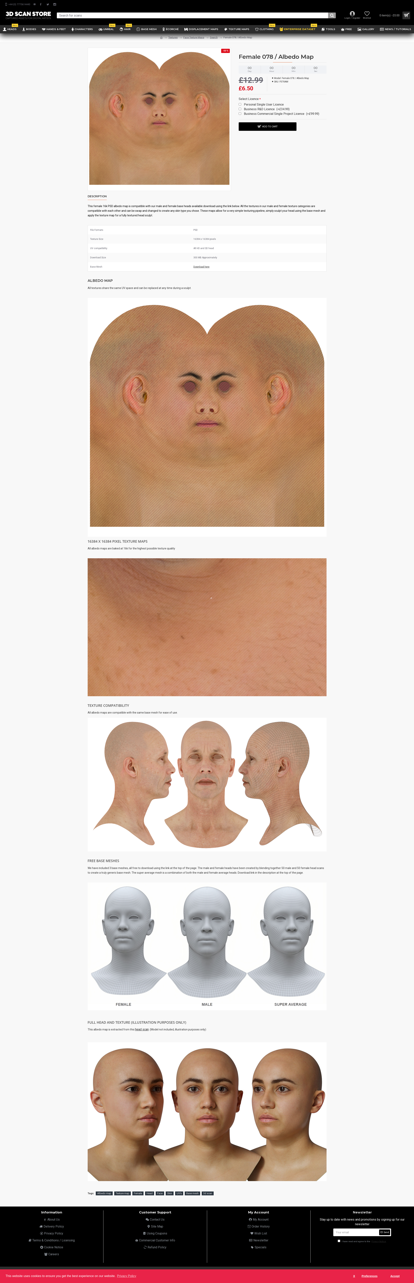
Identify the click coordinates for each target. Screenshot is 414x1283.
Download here (201, 266)
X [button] (354, 1276)
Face (160, 1193)
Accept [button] (395, 1276)
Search (214, 37)
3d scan (207, 1193)
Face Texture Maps (193, 37)
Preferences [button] (369, 1276)
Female (138, 1193)
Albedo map (104, 1193)
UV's (179, 1193)
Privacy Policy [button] (126, 1276)
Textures (173, 37)
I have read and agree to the (362, 1241)
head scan (142, 1029)
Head (150, 1193)
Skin (169, 1193)
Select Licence (249, 99)
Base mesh (192, 1193)
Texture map (122, 1193)
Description (97, 196)
